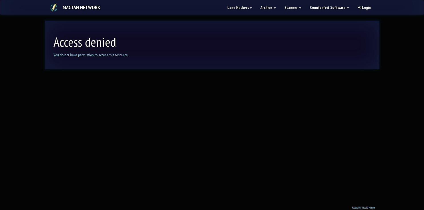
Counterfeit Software (329, 7)
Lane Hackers (239, 7)
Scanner (292, 7)
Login (364, 7)
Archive (268, 7)
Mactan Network (81, 7)
